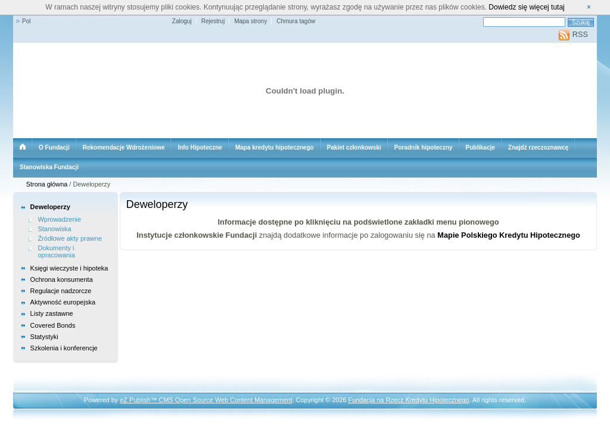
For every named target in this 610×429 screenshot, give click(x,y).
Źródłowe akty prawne (70, 238)
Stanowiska (54, 228)
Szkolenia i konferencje (64, 348)
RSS (573, 34)
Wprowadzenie (59, 219)
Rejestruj (213, 21)
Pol (26, 21)
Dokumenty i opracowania (56, 251)
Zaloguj (182, 21)
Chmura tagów (295, 21)
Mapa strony (250, 21)
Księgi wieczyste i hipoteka (69, 268)
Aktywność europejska (62, 302)
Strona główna (47, 184)
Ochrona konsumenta (61, 279)
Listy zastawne (51, 313)
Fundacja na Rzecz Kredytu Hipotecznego (408, 399)
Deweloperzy (50, 206)
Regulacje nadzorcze (61, 290)
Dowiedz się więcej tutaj (526, 7)
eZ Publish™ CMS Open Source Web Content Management (206, 399)
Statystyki (44, 336)
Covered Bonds (53, 325)
